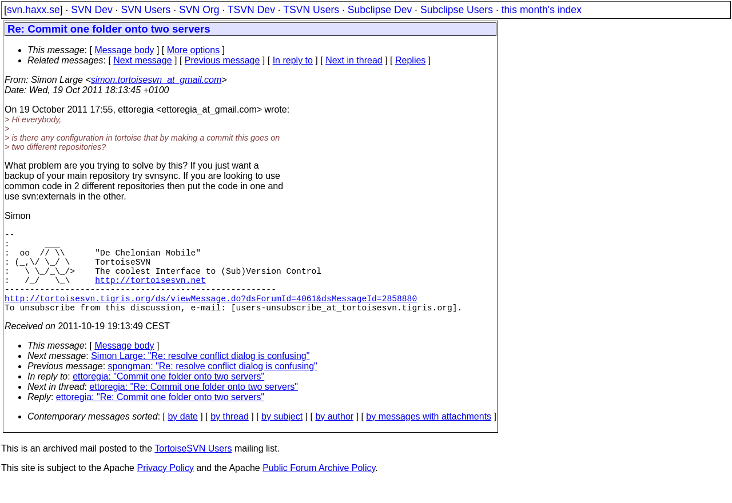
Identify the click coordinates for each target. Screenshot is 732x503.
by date (182, 437)
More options (193, 50)
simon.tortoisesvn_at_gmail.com (156, 80)
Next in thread (354, 60)
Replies (410, 60)
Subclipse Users (456, 9)
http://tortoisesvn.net (150, 293)
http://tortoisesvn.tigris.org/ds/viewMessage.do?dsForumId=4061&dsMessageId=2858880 (211, 316)
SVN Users (145, 9)
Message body (124, 50)
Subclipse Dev (380, 9)
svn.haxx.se (33, 9)
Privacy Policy (165, 488)
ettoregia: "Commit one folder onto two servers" (168, 397)
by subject (282, 437)
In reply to (293, 60)
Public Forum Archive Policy (318, 488)
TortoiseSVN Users (193, 469)
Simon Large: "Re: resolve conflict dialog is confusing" (200, 376)
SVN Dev (91, 9)
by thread (229, 437)
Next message (142, 60)
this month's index (542, 9)
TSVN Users (311, 9)
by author (334, 437)
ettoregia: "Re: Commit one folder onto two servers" (194, 407)
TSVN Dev (251, 9)
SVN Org (199, 9)
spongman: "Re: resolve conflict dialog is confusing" (212, 387)
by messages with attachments (428, 437)
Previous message (222, 60)
